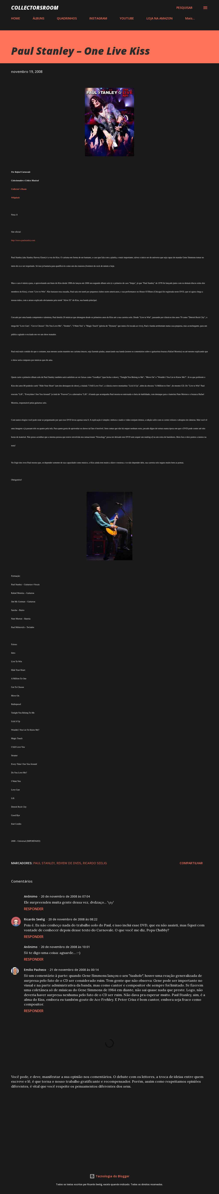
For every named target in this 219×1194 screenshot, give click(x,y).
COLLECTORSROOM (34, 7)
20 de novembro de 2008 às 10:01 (65, 947)
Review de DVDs (68, 863)
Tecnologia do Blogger (109, 1176)
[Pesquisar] (184, 7)
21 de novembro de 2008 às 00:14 (74, 970)
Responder (33, 909)
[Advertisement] (109, 1125)
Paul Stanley (44, 863)
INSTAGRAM (98, 18)
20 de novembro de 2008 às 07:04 (65, 896)
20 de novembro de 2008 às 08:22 (72, 919)
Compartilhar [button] (191, 863)
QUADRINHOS (67, 18)
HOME (15, 18)
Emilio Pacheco (35, 970)
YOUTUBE (127, 18)
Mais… (190, 18)
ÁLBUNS (38, 18)
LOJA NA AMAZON (159, 18)
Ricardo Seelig (95, 863)
